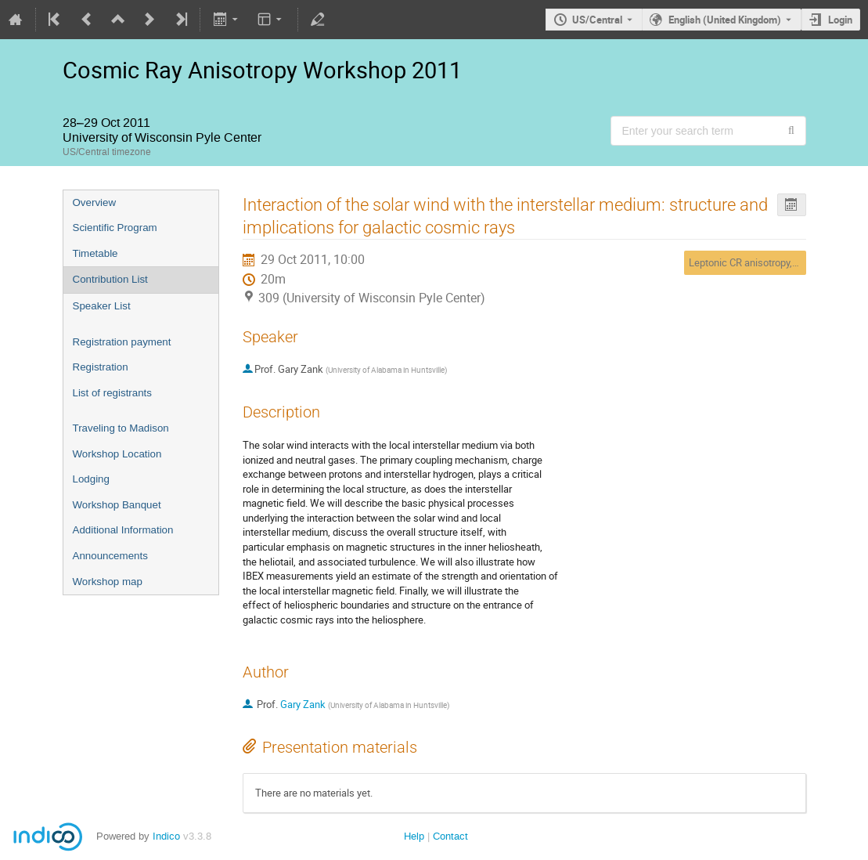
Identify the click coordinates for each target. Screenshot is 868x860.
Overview (95, 202)
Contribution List (110, 279)
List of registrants (112, 393)
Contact (450, 836)
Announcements (110, 556)
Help (414, 836)
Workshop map (107, 581)
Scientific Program (115, 227)
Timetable (95, 253)
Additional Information (123, 530)
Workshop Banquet (117, 505)
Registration (100, 367)
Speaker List (102, 306)
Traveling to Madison (121, 428)
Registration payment (122, 342)
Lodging (91, 479)
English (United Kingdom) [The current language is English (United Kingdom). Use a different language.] (724, 20)
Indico (166, 836)
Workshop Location (117, 454)
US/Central (597, 20)
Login (840, 20)
